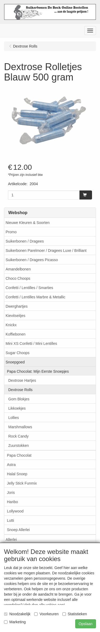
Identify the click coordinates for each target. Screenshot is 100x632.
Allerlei (11, 539)
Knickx (11, 325)
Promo (11, 232)
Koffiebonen (15, 334)
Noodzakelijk (17, 614)
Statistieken (74, 614)
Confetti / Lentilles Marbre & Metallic (35, 297)
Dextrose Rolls (20, 390)
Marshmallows (20, 427)
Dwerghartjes (16, 306)
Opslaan (86, 624)
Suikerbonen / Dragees (25, 241)
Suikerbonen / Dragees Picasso (32, 260)
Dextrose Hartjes (22, 380)
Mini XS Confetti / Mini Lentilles (31, 343)
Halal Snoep (17, 474)
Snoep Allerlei (18, 530)
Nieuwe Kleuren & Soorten (28, 222)
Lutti (10, 520)
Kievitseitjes (15, 315)
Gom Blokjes (18, 399)
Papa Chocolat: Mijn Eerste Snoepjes (38, 371)
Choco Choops (18, 278)
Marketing (15, 622)
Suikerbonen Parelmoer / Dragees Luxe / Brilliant (46, 250)
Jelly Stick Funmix (22, 483)
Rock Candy (18, 436)
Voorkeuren (46, 614)
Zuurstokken (18, 445)
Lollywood (15, 511)
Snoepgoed (15, 362)
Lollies (13, 417)
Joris (11, 492)
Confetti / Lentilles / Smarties (29, 288)
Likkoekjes (17, 408)
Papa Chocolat (19, 455)
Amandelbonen (18, 269)
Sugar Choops (18, 353)
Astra (11, 465)
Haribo (12, 502)
